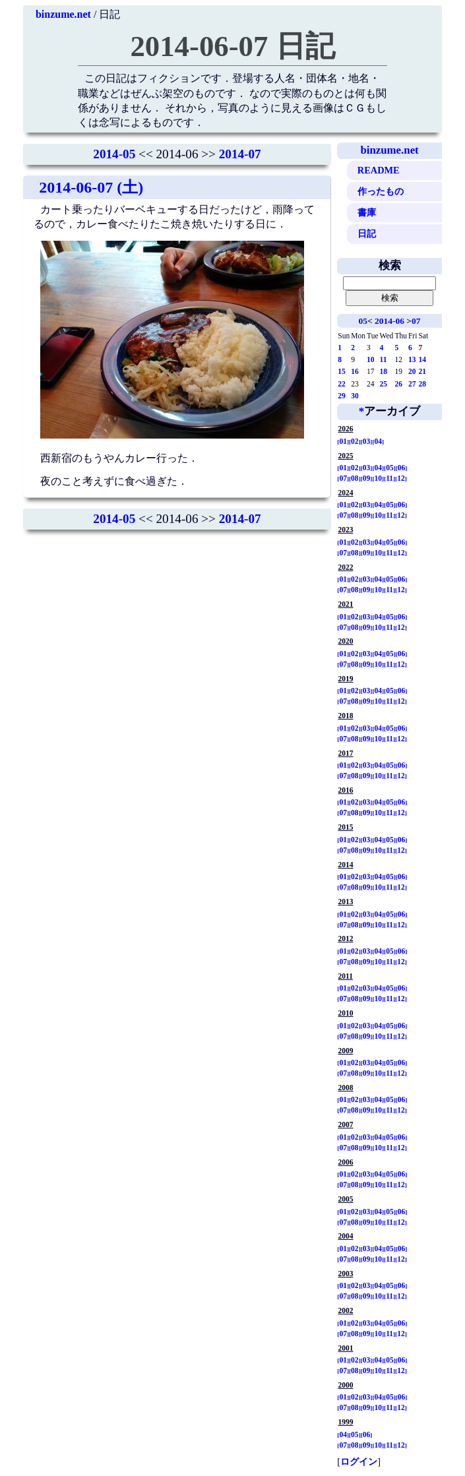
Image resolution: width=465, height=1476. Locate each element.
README (378, 170)
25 (384, 384)
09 (367, 478)
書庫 (366, 212)
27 (412, 384)
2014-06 (389, 321)
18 (384, 371)
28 (422, 384)
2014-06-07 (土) (91, 187)
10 (371, 359)
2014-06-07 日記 (232, 46)
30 (355, 396)
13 (412, 359)
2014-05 (114, 154)
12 (401, 478)
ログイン (358, 1461)
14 (422, 359)
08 (355, 478)
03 (367, 441)
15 (342, 371)
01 (343, 441)
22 (342, 384)
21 (422, 371)
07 (416, 321)
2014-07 (240, 154)
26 (398, 384)
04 (378, 441)
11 (383, 359)
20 (412, 371)
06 (402, 468)
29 (342, 396)
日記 (366, 233)
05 (363, 321)
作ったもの (380, 191)
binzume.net (63, 14)
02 (355, 441)
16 (355, 371)
